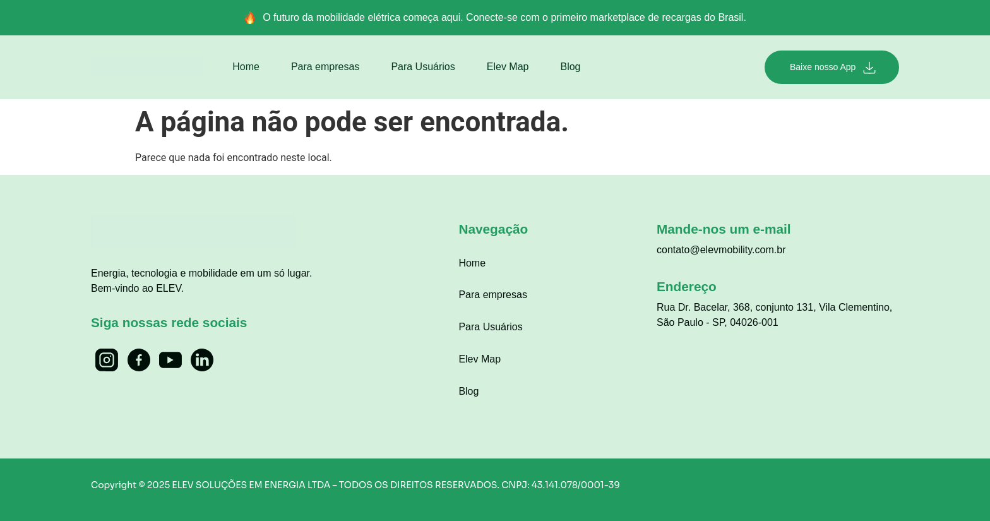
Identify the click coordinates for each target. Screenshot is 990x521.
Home (245, 66)
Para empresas (325, 66)
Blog (570, 66)
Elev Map (508, 66)
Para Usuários (423, 66)
